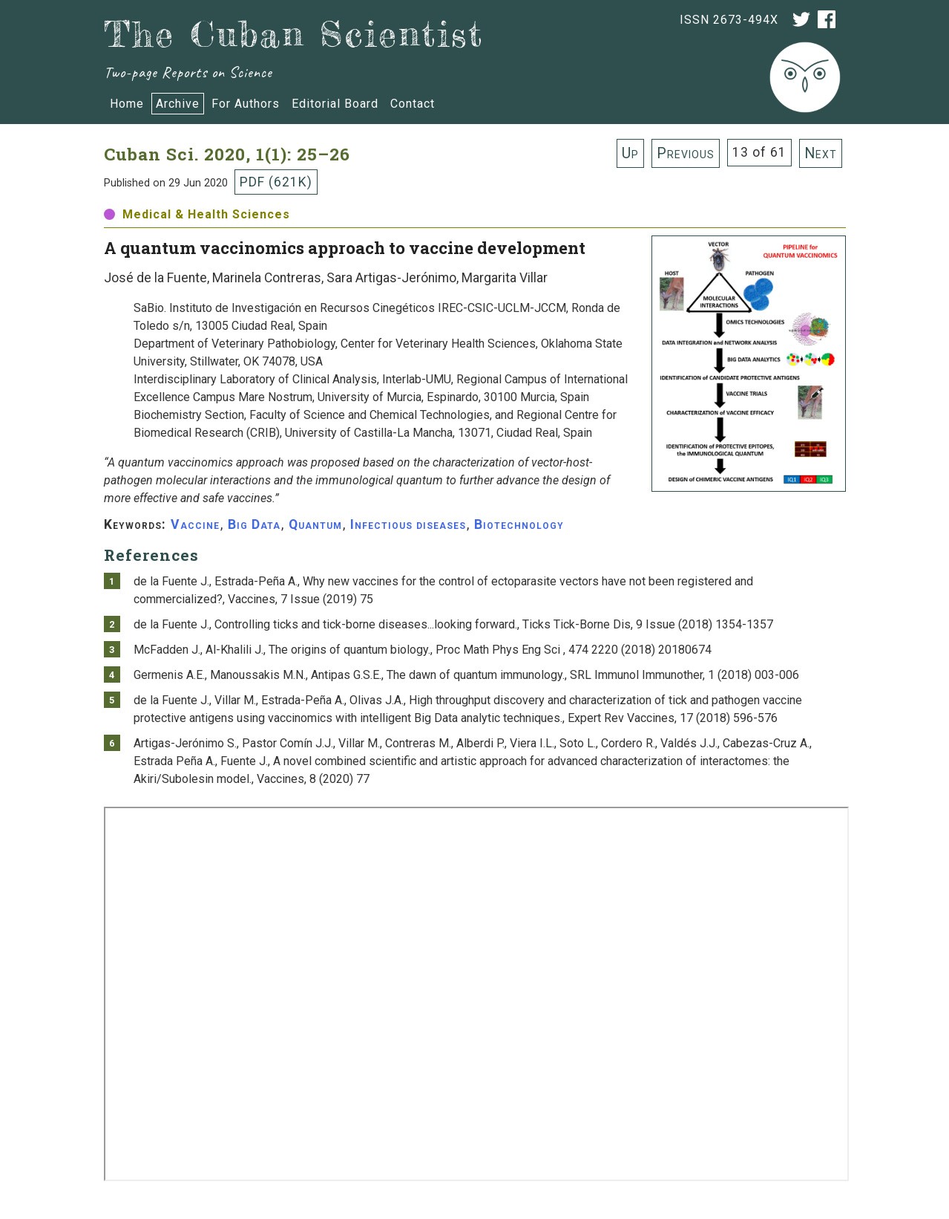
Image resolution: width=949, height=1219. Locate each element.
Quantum (315, 524)
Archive (178, 104)
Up (630, 153)
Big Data (254, 524)
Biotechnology (519, 524)
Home (127, 104)
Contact (412, 104)
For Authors (245, 104)
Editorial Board (335, 104)
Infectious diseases (408, 524)
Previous (686, 153)
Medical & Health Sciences (197, 214)
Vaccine (195, 524)
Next (820, 153)
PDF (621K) (276, 182)
